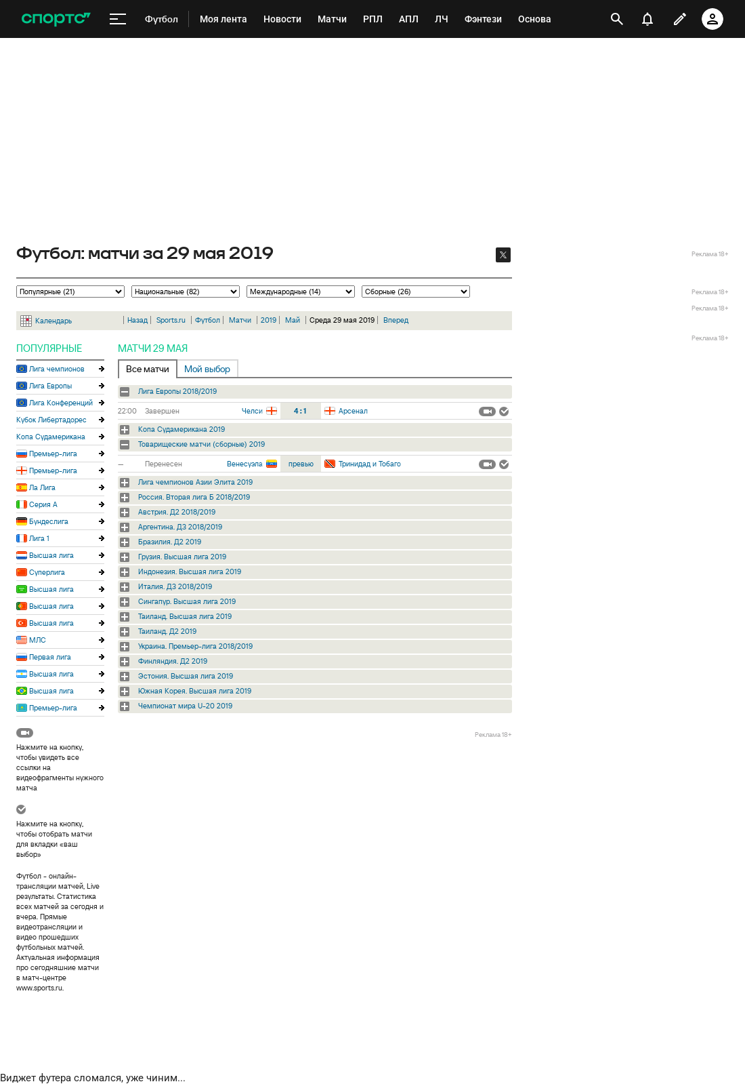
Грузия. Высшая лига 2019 (182, 556)
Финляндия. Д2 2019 (172, 661)
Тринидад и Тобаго (370, 463)
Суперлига (47, 572)
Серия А (43, 504)
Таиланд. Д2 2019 (167, 631)
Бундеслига (48, 521)
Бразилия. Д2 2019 (169, 541)
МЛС (37, 640)
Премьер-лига (53, 453)
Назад (137, 320)
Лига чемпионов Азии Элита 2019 (195, 482)
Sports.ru (171, 320)
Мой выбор (207, 369)
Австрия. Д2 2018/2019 (176, 512)
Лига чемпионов (57, 369)
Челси (252, 411)
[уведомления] (647, 19)
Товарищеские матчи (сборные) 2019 (201, 444)
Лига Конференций (61, 402)
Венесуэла (245, 463)
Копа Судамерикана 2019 (181, 429)
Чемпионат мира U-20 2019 (185, 705)
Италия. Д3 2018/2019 (175, 586)
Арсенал (353, 411)
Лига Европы (50, 385)
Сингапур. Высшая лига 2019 (187, 601)
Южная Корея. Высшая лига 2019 (194, 691)
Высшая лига (51, 555)
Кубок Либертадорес (51, 419)
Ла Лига (42, 487)
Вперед (395, 320)
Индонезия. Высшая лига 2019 (189, 571)
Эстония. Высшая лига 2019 (185, 676)
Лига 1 (39, 538)
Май (292, 320)
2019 (268, 320)
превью (301, 463)
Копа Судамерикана (50, 436)
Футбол (207, 320)
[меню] (118, 19)
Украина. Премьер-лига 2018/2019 (195, 646)
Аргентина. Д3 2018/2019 (180, 526)
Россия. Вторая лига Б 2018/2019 (194, 497)
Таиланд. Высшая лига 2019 (185, 616)
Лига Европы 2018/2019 (177, 391)
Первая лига (50, 657)
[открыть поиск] (617, 19)
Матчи (240, 320)
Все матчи (147, 369)
